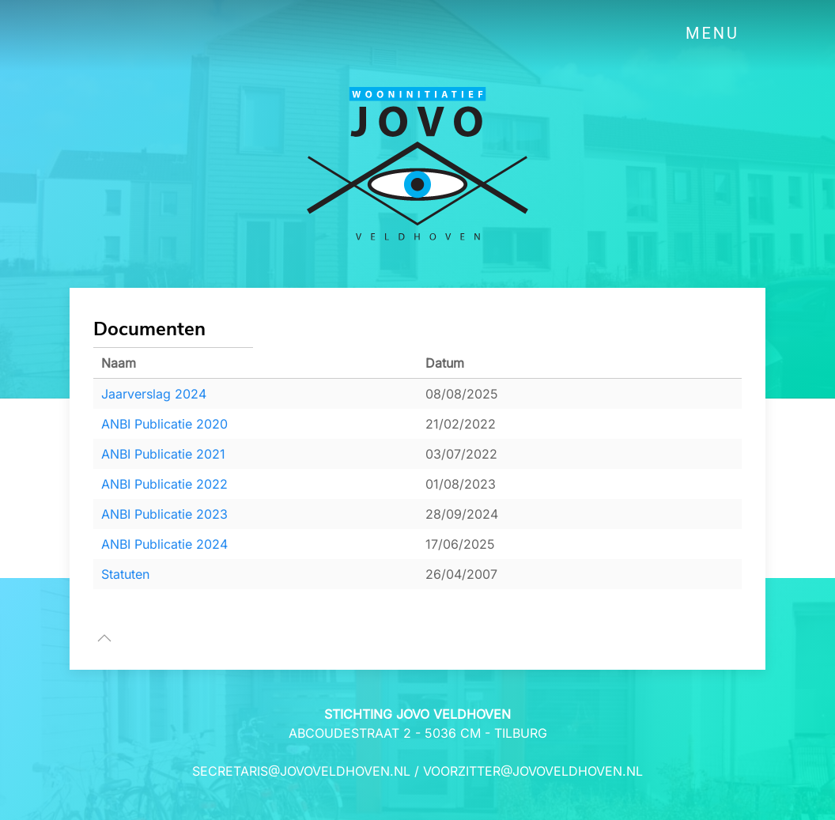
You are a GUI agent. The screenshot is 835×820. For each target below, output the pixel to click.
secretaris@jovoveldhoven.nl (301, 771)
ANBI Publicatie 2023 (164, 514)
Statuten (125, 574)
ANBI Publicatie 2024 (164, 544)
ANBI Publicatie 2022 (164, 484)
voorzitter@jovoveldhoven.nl (533, 771)
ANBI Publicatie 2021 (163, 454)
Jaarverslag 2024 (153, 394)
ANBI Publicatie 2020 (164, 424)
